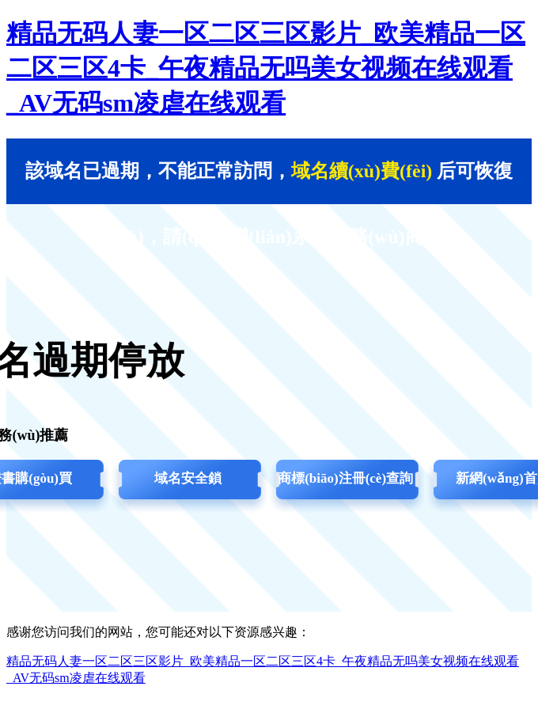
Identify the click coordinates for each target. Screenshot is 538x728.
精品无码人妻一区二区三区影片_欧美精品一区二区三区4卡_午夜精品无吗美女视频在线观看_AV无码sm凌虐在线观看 (265, 68)
